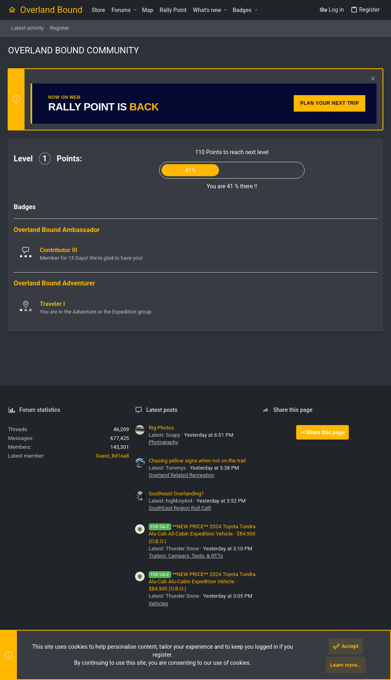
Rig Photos (161, 428)
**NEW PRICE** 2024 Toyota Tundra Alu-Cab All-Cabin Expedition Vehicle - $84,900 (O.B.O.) (202, 533)
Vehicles (158, 604)
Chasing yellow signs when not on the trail (197, 461)
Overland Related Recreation (181, 475)
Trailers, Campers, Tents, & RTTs (186, 556)
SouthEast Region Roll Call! (180, 508)
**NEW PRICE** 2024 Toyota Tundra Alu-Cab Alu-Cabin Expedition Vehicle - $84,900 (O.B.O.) (202, 581)
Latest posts (162, 410)
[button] (135, 10)
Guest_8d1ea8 (112, 456)
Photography (163, 442)
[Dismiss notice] (371, 79)
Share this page (322, 432)
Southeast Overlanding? (176, 494)
